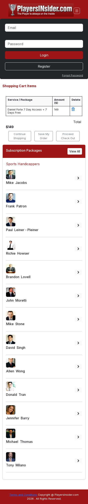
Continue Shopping (19, 136)
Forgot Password (72, 75)
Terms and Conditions (23, 494)
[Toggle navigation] (77, 11)
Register (44, 66)
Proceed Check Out (68, 136)
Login (44, 55)
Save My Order (43, 136)
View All (74, 151)
